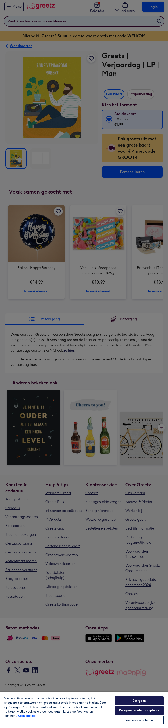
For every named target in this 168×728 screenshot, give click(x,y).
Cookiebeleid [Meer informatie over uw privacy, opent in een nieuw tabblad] (27, 715)
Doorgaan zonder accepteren (139, 710)
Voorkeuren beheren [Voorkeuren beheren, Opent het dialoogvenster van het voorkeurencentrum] (139, 720)
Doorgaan (139, 700)
